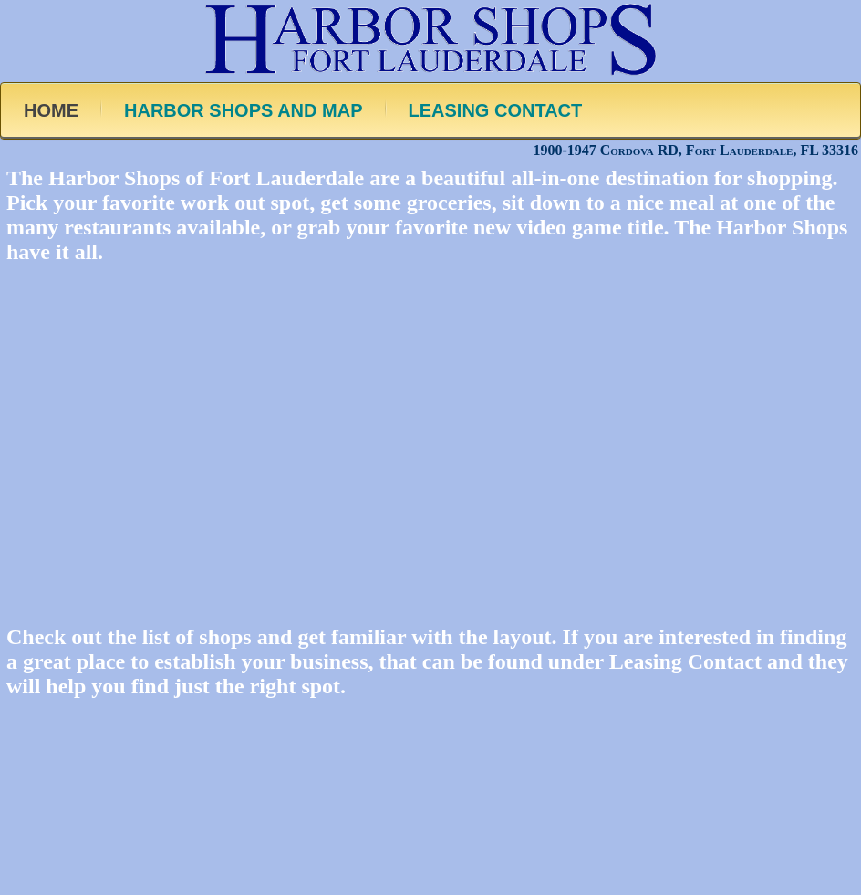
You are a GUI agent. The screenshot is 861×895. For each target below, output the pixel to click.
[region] (430, 432)
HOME (51, 110)
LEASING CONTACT (496, 110)
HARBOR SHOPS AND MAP (243, 110)
